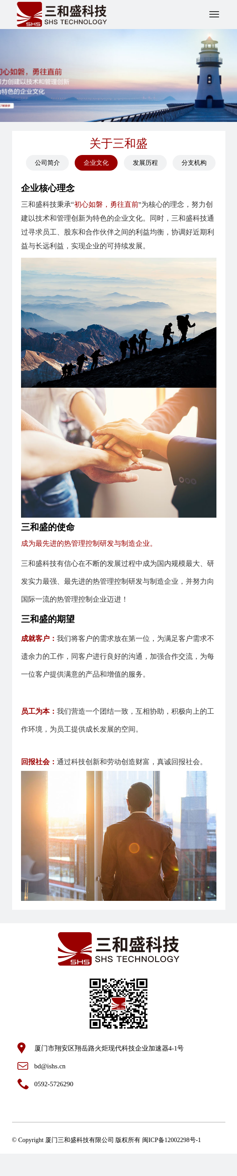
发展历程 (145, 162)
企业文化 (96, 162)
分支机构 (194, 162)
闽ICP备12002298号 (169, 1140)
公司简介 (47, 162)
